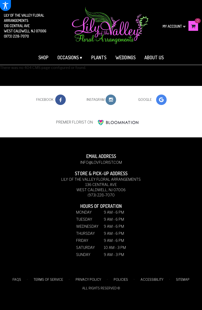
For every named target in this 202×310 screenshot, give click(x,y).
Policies (121, 280)
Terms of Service (48, 280)
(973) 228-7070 (16, 36)
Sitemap (182, 280)
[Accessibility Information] (5, 5)
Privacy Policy (88, 280)
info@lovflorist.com (101, 162)
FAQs (17, 280)
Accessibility (151, 280)
